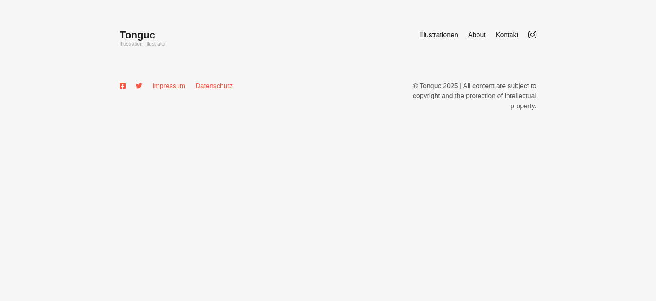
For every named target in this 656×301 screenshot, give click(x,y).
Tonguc (137, 35)
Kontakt (507, 34)
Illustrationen (439, 34)
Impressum (168, 85)
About (477, 34)
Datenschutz (214, 85)
